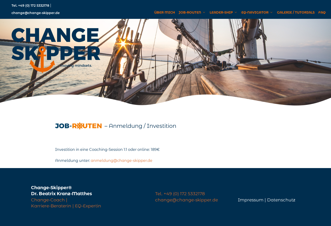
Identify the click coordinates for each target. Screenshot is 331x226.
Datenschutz (281, 200)
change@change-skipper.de (35, 13)
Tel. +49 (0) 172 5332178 (30, 5)
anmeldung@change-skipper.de (121, 160)
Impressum (250, 200)
